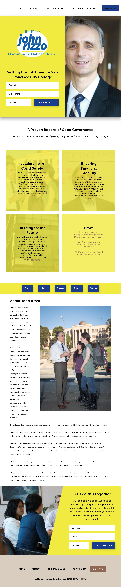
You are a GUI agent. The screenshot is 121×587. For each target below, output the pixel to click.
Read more (35, 259)
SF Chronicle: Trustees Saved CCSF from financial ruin (89, 253)
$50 (43, 288)
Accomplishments (86, 8)
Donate (110, 8)
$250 (77, 288)
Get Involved (56, 569)
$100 (60, 288)
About (34, 8)
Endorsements (56, 8)
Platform (79, 569)
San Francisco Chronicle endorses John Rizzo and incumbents (88, 244)
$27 (27, 288)
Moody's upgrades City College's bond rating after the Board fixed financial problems (89, 234)
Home (19, 8)
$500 (93, 288)
